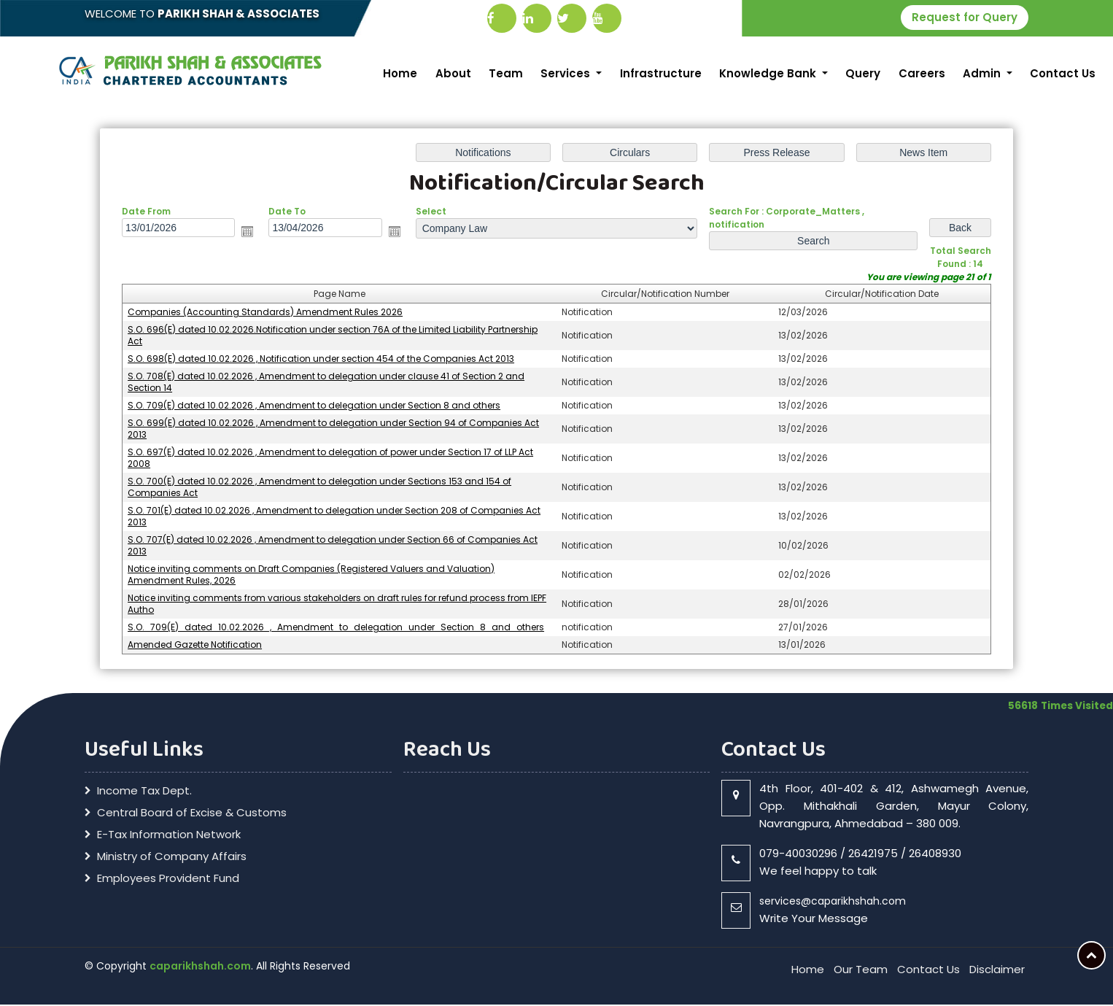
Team (506, 73)
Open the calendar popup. (247, 233)
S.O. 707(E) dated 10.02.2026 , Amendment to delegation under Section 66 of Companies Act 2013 (333, 547)
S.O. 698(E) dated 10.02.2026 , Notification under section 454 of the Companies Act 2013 (321, 360)
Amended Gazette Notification (195, 646)
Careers (922, 73)
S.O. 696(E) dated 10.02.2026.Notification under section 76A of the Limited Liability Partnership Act (333, 337)
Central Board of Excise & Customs (192, 814)
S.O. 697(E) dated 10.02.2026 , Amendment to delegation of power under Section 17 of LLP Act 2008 (330, 459)
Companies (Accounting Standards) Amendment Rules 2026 (265, 313)
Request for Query (964, 17)
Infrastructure (661, 73)
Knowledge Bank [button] (769, 73)
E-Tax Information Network (169, 836)
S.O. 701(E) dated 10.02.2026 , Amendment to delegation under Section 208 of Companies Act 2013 (334, 518)
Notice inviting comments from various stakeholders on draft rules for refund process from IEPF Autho (337, 605)
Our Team (861, 970)
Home (400, 73)
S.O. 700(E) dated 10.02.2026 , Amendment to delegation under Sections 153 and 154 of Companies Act (319, 488)
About (453, 73)
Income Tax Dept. (144, 792)
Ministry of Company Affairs (172, 858)
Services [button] (566, 73)
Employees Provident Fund (168, 879)
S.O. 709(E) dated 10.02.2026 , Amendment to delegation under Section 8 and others (314, 407)
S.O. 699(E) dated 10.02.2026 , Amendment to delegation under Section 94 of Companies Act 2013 (333, 430)
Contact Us (1062, 73)
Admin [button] (983, 73)
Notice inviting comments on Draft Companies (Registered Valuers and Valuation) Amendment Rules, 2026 (311, 576)
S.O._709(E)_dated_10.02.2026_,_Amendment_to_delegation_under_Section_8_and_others (336, 628)
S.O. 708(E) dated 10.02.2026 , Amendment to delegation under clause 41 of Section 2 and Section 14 (326, 383)
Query (862, 73)
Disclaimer (997, 970)
